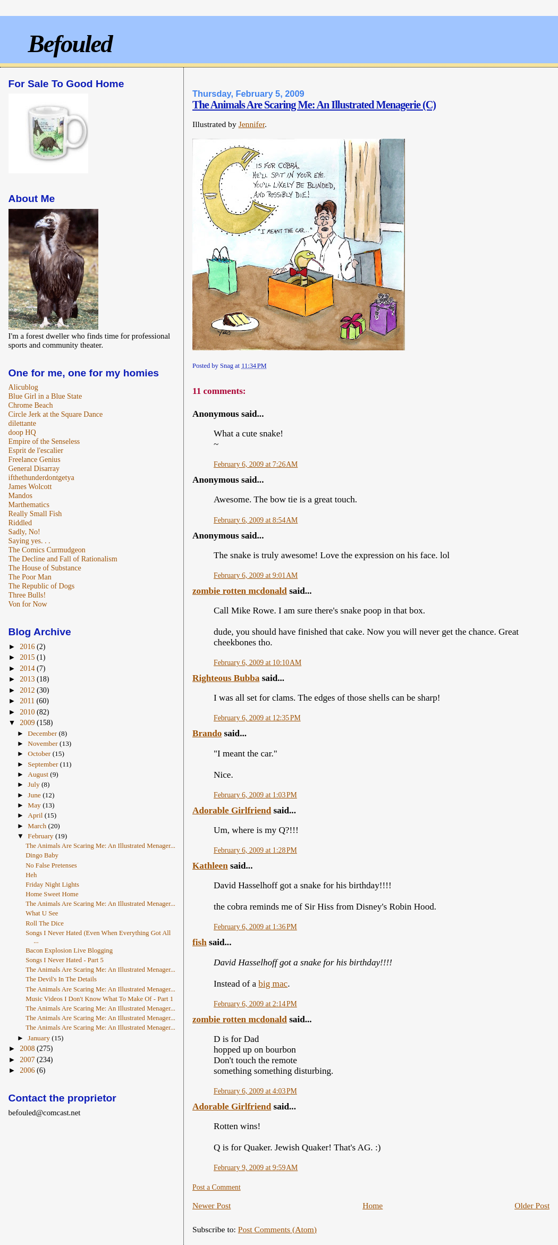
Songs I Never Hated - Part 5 (65, 960)
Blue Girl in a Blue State (45, 396)
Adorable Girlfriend (231, 810)
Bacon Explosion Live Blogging (69, 950)
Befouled (70, 43)
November (44, 743)
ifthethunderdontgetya (41, 477)
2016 (28, 646)
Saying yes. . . (29, 540)
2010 (28, 712)
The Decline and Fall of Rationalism (63, 558)
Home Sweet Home (52, 894)
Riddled (20, 522)
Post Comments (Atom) (277, 1229)
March (38, 826)
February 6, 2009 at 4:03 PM (255, 1091)
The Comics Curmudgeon (47, 549)
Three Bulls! (27, 595)
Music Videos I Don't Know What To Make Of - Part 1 (99, 999)
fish (199, 942)
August (39, 774)
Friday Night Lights (52, 884)
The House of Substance (45, 567)
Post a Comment (216, 1187)
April (36, 815)
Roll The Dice (45, 923)
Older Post (531, 1205)
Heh (31, 875)
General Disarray (34, 468)
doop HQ (22, 432)
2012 (28, 690)
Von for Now (28, 604)
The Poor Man (30, 577)
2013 (28, 679)
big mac (273, 984)
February (41, 836)
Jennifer (252, 124)
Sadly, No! (24, 531)
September (44, 764)
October (40, 754)
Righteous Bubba (225, 678)
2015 (28, 657)
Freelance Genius (35, 459)
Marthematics (29, 504)
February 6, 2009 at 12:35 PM (257, 718)
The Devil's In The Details (61, 979)
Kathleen (210, 866)
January (40, 1038)
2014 (28, 668)
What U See (42, 913)
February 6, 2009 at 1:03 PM (255, 795)
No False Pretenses (51, 865)
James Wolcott (30, 486)
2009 (28, 722)
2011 (28, 700)
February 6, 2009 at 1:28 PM (255, 850)
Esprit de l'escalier (36, 450)
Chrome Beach (31, 405)
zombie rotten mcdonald (239, 591)
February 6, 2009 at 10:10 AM (257, 663)
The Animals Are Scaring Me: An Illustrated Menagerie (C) (314, 105)
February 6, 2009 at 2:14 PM (255, 1004)
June (35, 795)
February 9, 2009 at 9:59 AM (256, 1168)
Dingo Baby (42, 855)
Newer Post (211, 1205)
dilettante (22, 423)
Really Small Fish (35, 513)
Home (372, 1205)
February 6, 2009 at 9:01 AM (256, 575)
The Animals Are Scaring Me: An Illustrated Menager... (100, 845)
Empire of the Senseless (44, 441)
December (43, 733)
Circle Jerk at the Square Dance (56, 414)
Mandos (20, 495)
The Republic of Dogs (42, 586)
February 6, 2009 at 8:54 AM (256, 520)
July (34, 784)
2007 (28, 1059)
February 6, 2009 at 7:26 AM (256, 464)
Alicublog (23, 387)
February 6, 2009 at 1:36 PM (255, 927)
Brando (207, 733)
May (35, 805)
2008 (28, 1048)
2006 (28, 1070)
